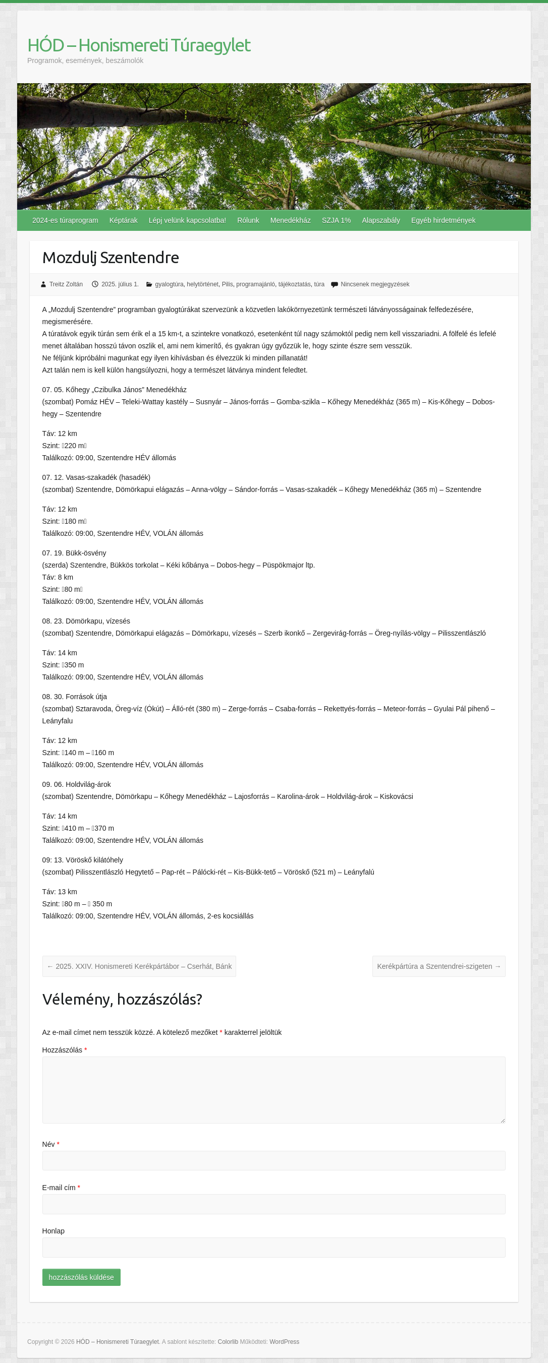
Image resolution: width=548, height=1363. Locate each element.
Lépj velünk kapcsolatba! (187, 220)
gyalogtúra (169, 284)
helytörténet (202, 284)
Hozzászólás (64, 1050)
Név (51, 1144)
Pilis (227, 284)
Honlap (53, 1231)
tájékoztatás (295, 284)
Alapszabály (381, 220)
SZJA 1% (336, 220)
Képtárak (123, 220)
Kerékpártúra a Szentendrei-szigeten (439, 966)
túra (319, 284)
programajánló (255, 284)
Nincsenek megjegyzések (375, 284)
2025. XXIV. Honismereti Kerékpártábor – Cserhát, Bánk (139, 966)
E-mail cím (61, 1188)
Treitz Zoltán (66, 284)
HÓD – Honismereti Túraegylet (138, 44)
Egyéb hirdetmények (443, 220)
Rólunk (248, 220)
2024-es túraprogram (65, 220)
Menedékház (290, 220)
